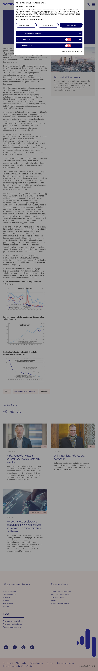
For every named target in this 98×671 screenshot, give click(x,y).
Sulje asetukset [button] (24, 25)
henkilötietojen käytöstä (37, 19)
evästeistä (24, 19)
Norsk (22, 6)
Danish (18, 6)
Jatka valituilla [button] (48, 25)
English (32, 6)
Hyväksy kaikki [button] (71, 25)
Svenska (27, 6)
